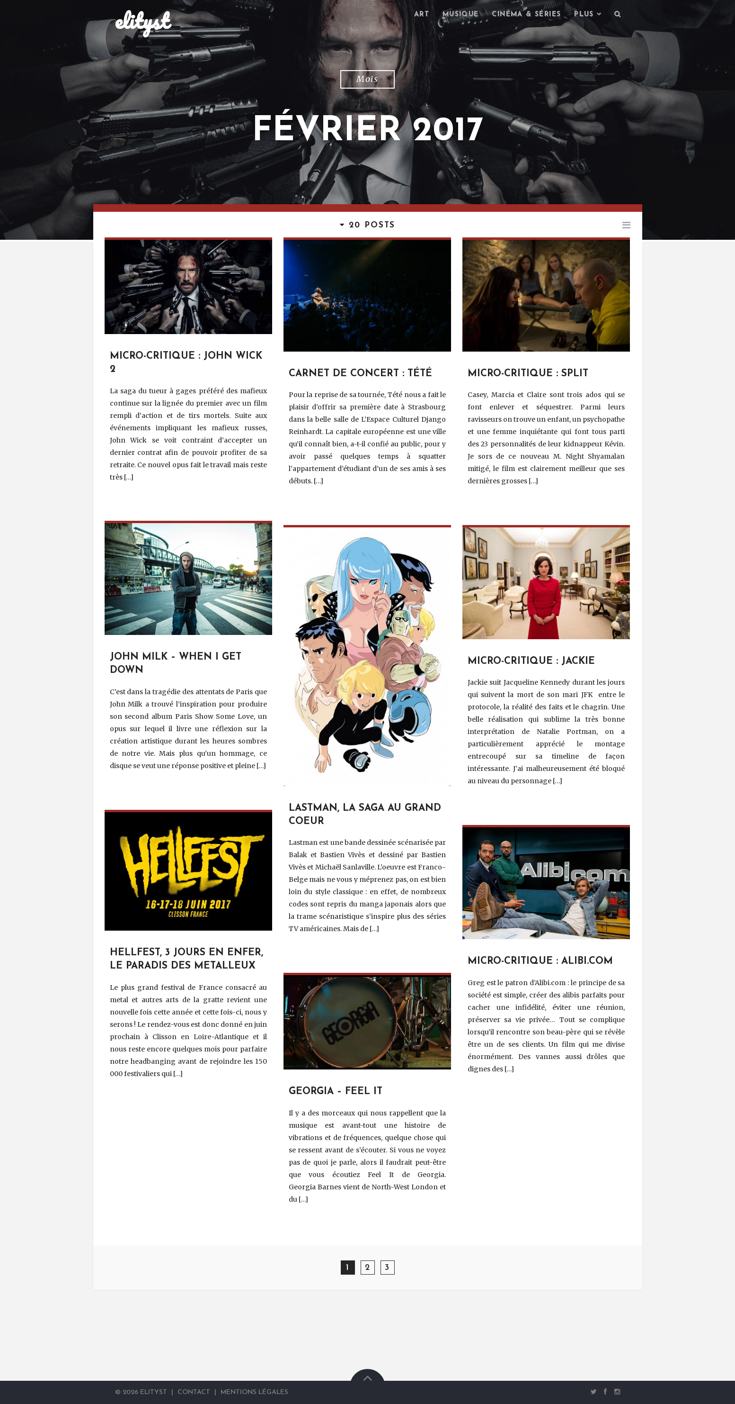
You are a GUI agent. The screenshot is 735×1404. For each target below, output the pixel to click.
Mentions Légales (254, 1392)
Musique (461, 14)
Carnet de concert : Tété (360, 374)
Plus (584, 14)
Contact (193, 1392)
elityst (142, 20)
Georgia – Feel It (335, 1091)
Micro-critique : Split (528, 374)
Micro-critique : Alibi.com (540, 961)
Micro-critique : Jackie (531, 661)
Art (421, 14)
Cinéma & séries (526, 14)
